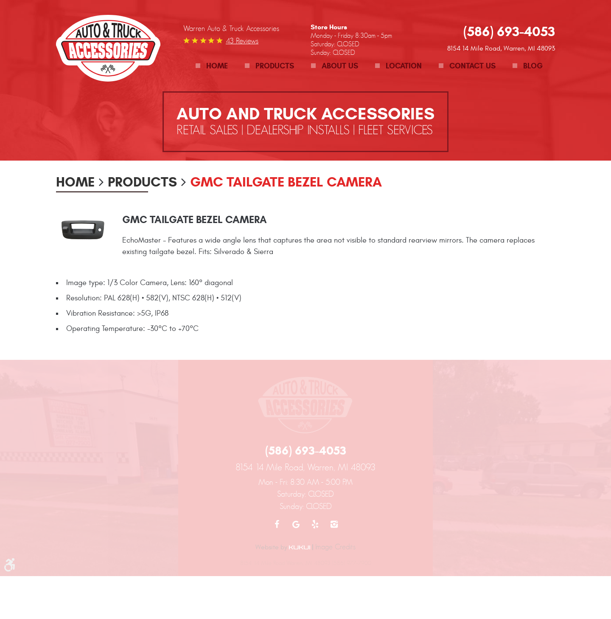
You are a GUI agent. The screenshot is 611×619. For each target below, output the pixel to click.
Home (217, 66)
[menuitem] (212, 66)
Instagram (334, 524)
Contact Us (472, 66)
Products (274, 66)
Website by (282, 547)
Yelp (315, 524)
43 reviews (242, 41)
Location (404, 66)
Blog (533, 66)
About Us (340, 66)
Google (296, 524)
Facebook (277, 524)
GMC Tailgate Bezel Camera (286, 181)
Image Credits (335, 547)
